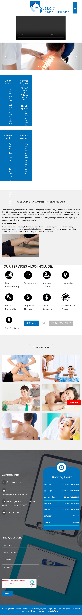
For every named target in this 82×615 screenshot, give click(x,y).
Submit (7, 593)
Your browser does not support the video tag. (41, 28)
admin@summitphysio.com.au (18, 494)
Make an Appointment (61, 323)
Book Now (74, 402)
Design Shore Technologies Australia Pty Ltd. (42, 611)
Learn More (31, 323)
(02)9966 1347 (14, 482)
